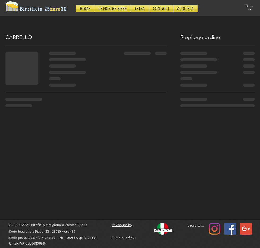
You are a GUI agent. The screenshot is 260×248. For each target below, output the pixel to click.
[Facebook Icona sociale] (230, 229)
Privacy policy (122, 225)
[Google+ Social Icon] (246, 229)
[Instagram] (214, 229)
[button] (112, 8)
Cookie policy (123, 237)
